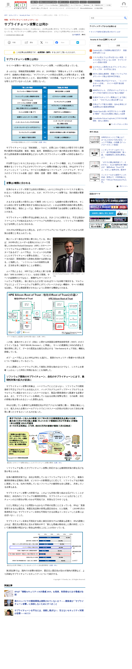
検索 (125, 18)
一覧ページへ (123, 186)
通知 (31, 42)
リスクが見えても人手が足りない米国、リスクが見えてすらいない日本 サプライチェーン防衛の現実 (110, 59)
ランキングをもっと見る (119, 124)
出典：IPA (42, 142)
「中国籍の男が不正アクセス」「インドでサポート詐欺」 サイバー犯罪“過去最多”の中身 (110, 83)
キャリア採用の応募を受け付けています (106, 32)
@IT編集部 (76, 35)
